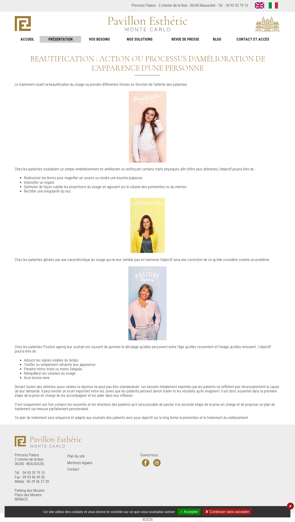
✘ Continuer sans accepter (227, 512)
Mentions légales (79, 463)
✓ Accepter (189, 512)
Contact (73, 469)
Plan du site (76, 456)
